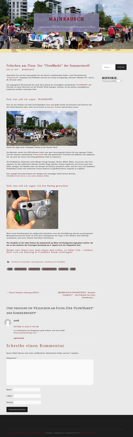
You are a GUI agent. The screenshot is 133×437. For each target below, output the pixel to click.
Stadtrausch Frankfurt (55, 262)
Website (9, 402)
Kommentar (11, 358)
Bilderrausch (66, 50)
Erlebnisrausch (79, 50)
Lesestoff (117, 50)
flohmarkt (21, 269)
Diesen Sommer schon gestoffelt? (22, 292)
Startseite (23, 50)
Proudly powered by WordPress (26, 433)
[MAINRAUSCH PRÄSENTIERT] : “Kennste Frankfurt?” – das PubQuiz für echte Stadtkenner (76, 295)
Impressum (15, 52)
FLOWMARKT (82, 85)
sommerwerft (49, 269)
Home (14, 50)
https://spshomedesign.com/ (25, 333)
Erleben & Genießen (21, 262)
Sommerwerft (12, 78)
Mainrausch (66, 19)
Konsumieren (38, 262)
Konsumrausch (106, 50)
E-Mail (9, 396)
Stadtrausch (55, 50)
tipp (73, 269)
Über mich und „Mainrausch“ (39, 50)
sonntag (64, 269)
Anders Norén (87, 433)
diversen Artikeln (54, 107)
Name (9, 390)
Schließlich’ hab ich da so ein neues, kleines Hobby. (27, 176)
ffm (10, 269)
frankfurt (34, 269)
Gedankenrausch (92, 50)
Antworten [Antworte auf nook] (19, 338)
